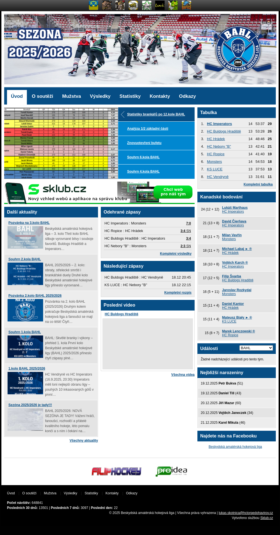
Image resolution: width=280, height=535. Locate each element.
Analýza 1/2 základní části (147, 129)
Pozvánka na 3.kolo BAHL (29, 223)
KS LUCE (215, 169)
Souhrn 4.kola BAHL (143, 171)
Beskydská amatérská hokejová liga (235, 447)
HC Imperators (219, 124)
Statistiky (130, 96)
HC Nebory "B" (219, 146)
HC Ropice (216, 154)
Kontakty (160, 96)
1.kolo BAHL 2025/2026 (26, 368)
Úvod (17, 96)
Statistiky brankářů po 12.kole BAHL (156, 114)
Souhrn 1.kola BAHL (24, 332)
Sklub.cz (266, 518)
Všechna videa (183, 375)
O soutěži (42, 96)
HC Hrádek (216, 139)
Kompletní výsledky (176, 254)
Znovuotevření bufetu (144, 143)
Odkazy (187, 96)
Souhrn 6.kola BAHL (143, 157)
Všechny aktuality (84, 441)
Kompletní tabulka (258, 184)
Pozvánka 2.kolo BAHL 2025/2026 (35, 296)
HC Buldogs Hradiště (121, 314)
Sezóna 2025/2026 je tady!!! (30, 405)
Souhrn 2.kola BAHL (24, 259)
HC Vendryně (217, 177)
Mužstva (71, 96)
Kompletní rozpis (178, 293)
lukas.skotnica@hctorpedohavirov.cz (246, 513)
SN (186, 231)
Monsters (214, 161)
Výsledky (100, 96)
